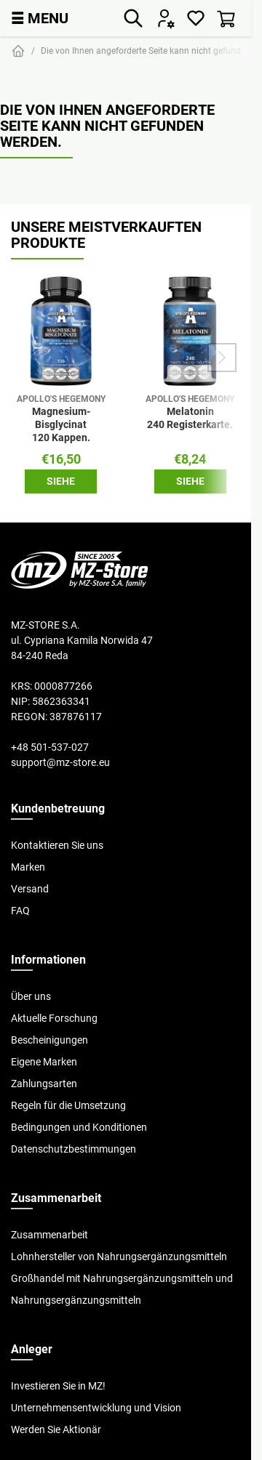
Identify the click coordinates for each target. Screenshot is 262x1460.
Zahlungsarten (44, 1083)
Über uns (31, 996)
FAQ (20, 911)
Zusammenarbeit (49, 1235)
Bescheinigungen (49, 1040)
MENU (39, 17)
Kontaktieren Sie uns (57, 845)
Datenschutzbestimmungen (73, 1149)
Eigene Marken (44, 1062)
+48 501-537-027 (50, 747)
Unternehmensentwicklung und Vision (96, 1408)
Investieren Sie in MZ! (58, 1386)
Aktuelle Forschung (54, 1018)
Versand (30, 889)
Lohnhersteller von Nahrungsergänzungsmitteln (119, 1256)
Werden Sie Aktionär (56, 1429)
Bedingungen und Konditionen (79, 1127)
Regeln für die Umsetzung (68, 1105)
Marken (28, 867)
